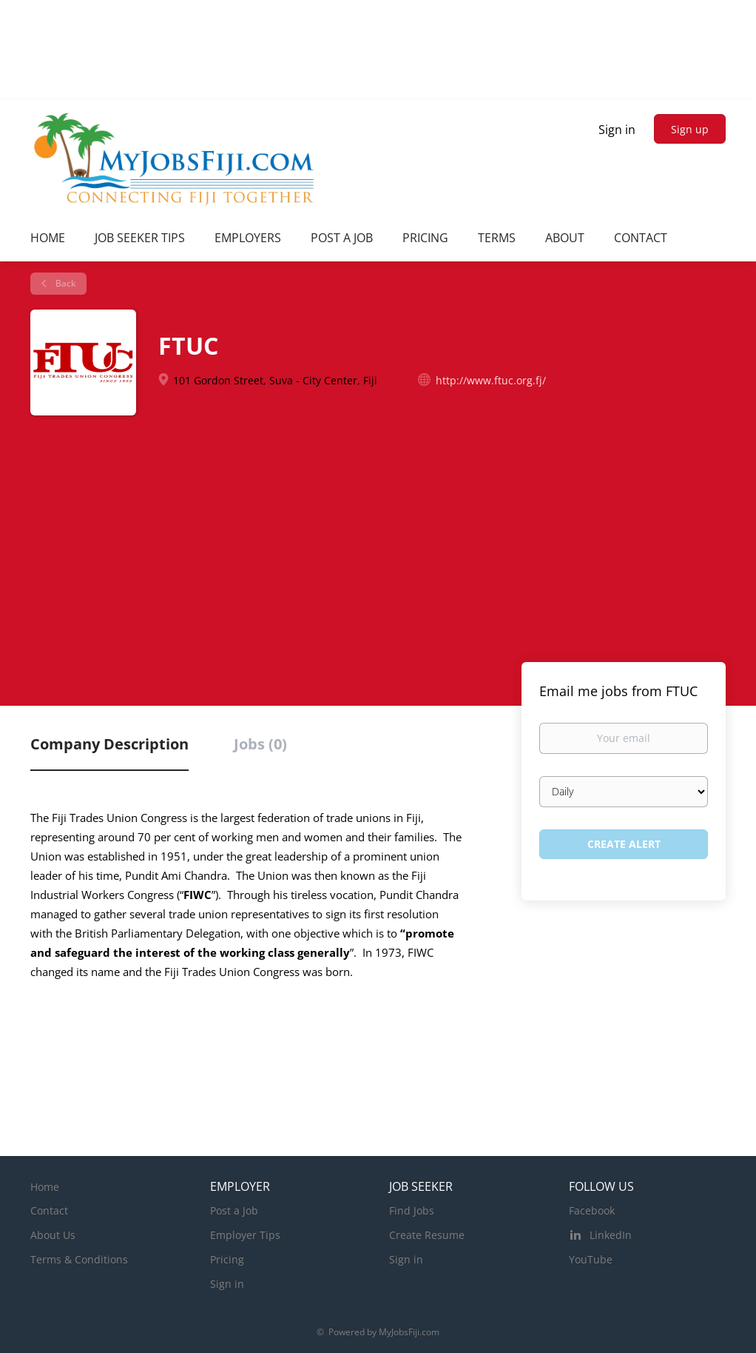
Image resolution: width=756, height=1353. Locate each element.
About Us (52, 1235)
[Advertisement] (378, 547)
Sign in (616, 129)
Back (64, 283)
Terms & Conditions (79, 1259)
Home (44, 1187)
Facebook (592, 1210)
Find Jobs (411, 1210)
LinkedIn (611, 1235)
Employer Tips (245, 1235)
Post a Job (234, 1210)
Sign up (690, 129)
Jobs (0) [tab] (260, 744)
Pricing (227, 1259)
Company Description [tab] (109, 744)
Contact (49, 1210)
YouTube (590, 1259)
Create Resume (427, 1235)
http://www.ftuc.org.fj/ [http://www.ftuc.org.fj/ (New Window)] (491, 380)
